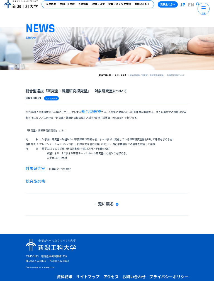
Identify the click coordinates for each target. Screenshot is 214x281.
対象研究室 (32, 162)
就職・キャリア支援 (122, 6)
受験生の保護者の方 (133, 264)
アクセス (90, 257)
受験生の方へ (174, 6)
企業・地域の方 (94, 264)
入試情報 (86, 6)
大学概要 (53, 6)
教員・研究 (100, 6)
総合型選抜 (87, 109)
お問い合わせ (144, 6)
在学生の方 (62, 264)
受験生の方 (47, 264)
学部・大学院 (69, 6)
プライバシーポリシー (130, 257)
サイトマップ (74, 257)
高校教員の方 (112, 264)
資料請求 (58, 257)
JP (188, 6)
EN (194, 6)
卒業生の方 (77, 264)
